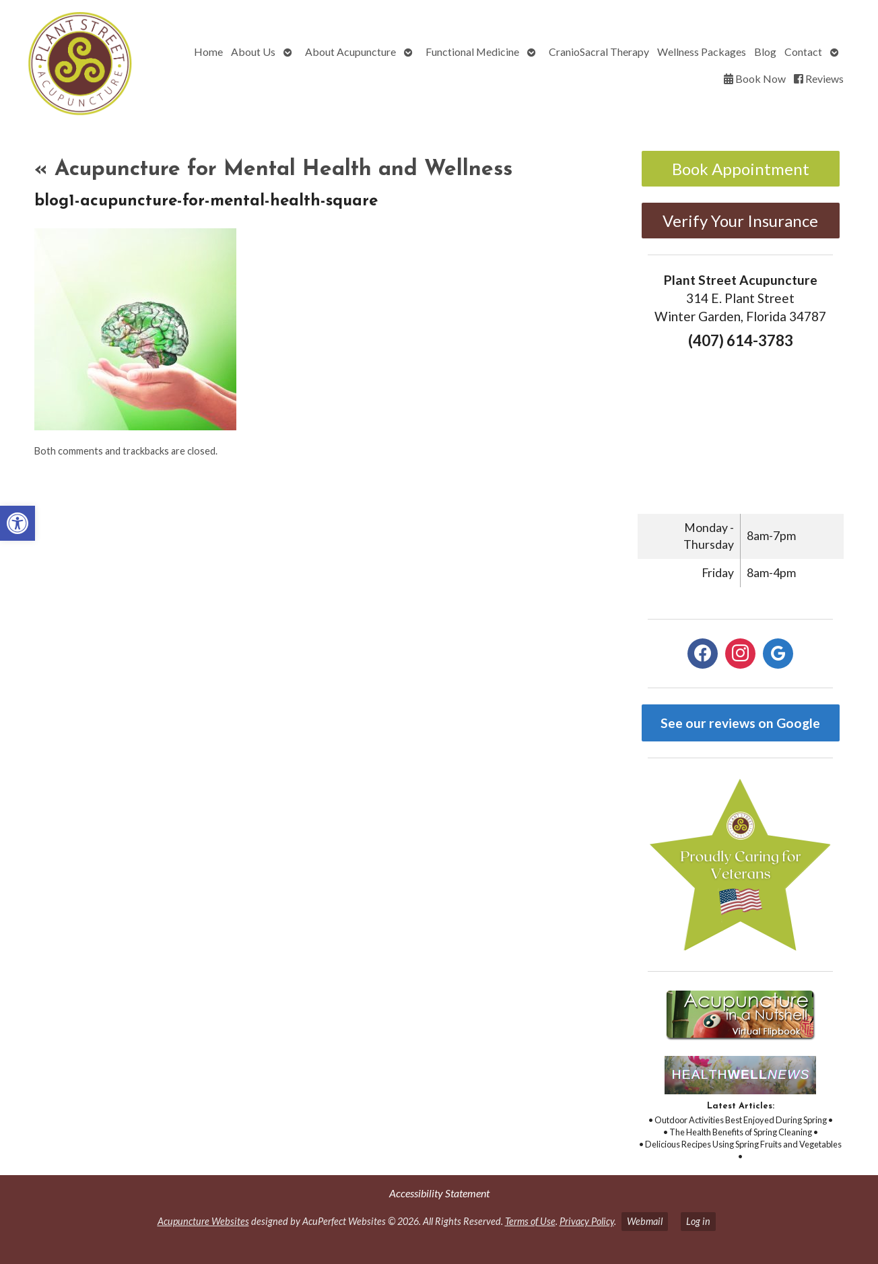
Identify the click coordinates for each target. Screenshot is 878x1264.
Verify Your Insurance (740, 220)
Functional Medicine (472, 51)
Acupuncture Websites (203, 1221)
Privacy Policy (587, 1221)
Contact (803, 51)
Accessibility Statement (439, 1193)
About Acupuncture (350, 51)
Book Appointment (740, 168)
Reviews (819, 78)
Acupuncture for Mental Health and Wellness (273, 169)
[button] (17, 523)
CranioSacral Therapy (599, 51)
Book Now (755, 78)
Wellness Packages (701, 51)
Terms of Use (530, 1221)
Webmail (645, 1221)
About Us (253, 51)
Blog (765, 51)
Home (208, 51)
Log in (698, 1221)
